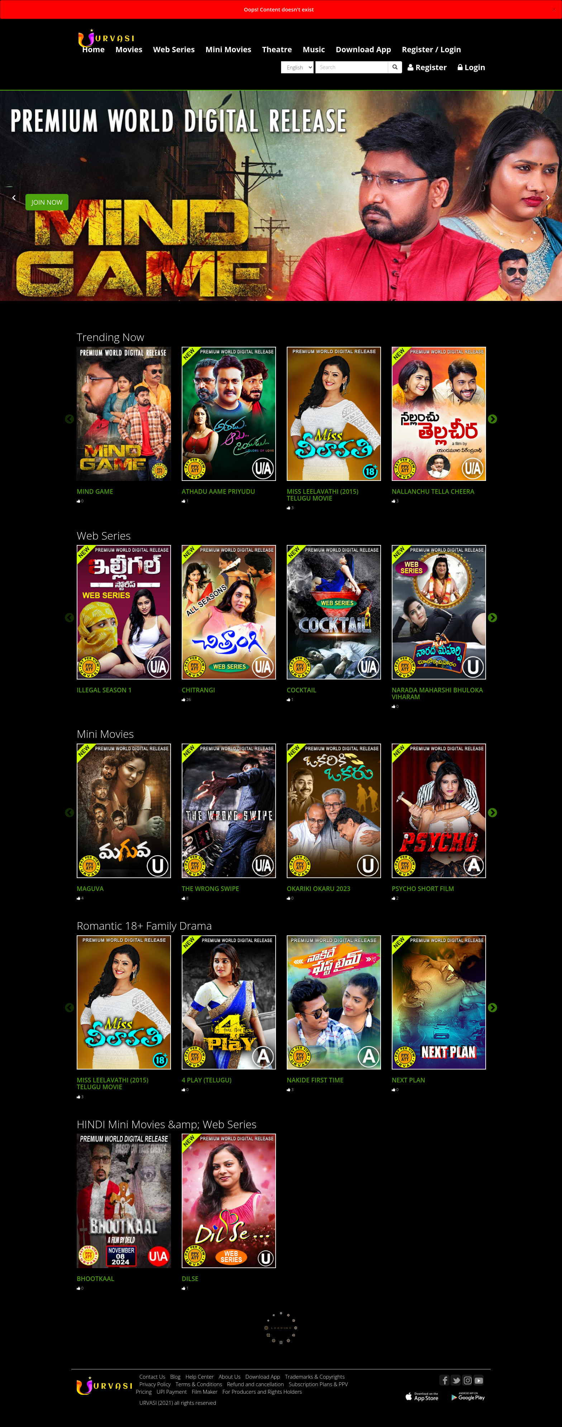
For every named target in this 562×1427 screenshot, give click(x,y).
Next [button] (490, 417)
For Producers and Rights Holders (262, 1390)
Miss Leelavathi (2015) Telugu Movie (322, 494)
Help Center (199, 1375)
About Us (230, 1375)
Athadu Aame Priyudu (218, 491)
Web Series (174, 49)
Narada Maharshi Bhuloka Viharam (437, 693)
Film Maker (205, 1390)
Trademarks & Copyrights (315, 1375)
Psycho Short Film (423, 887)
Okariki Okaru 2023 (319, 887)
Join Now (47, 202)
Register (427, 67)
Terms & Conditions (200, 1383)
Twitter (456, 1379)
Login (471, 67)
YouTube (478, 1379)
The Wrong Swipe (210, 887)
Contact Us (152, 1375)
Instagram (467, 1379)
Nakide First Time (315, 1079)
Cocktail (301, 689)
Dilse (190, 1277)
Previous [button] (67, 417)
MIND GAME (95, 491)
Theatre (277, 49)
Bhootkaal (95, 1277)
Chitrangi (198, 689)
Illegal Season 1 (104, 689)
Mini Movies (228, 49)
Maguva (90, 887)
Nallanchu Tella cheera (433, 491)
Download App (363, 49)
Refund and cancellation (256, 1383)
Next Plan (408, 1079)
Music (314, 49)
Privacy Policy (155, 1383)
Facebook (444, 1379)
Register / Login (431, 49)
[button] (14, 197)
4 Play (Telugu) (207, 1079)
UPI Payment (172, 1390)
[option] (124, 424)
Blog (175, 1375)
